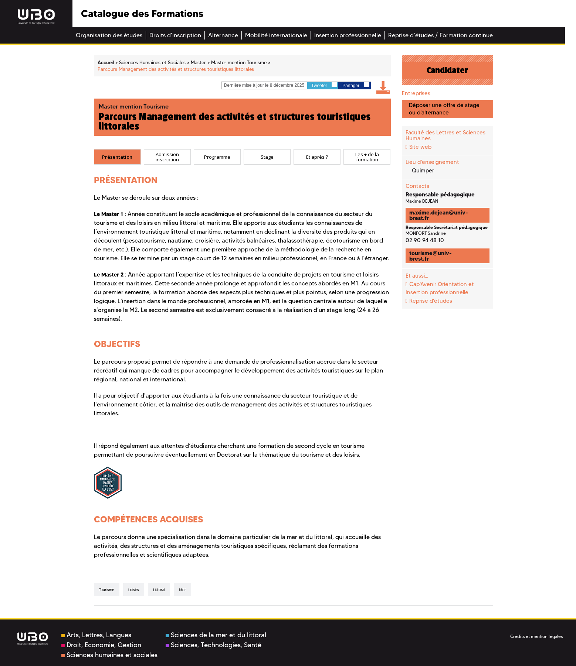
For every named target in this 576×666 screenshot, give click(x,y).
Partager (355, 85)
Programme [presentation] (217, 156)
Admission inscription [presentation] (167, 157)
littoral (159, 589)
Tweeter (324, 85)
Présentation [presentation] (117, 156)
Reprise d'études (430, 301)
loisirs (133, 589)
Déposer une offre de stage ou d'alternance (444, 109)
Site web (420, 147)
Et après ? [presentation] (317, 156)
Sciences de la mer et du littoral (216, 635)
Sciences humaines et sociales (109, 655)
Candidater (447, 70)
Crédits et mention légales (536, 636)
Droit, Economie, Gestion (101, 645)
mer (182, 589)
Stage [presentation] (267, 156)
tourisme (106, 589)
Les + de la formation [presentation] (367, 157)
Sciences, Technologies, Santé (213, 645)
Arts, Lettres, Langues (96, 635)
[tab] (117, 157)
